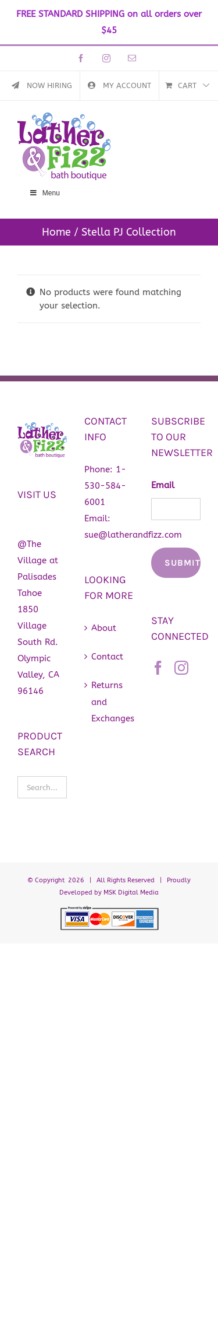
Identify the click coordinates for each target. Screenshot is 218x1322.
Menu (44, 193)
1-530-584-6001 (105, 485)
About (103, 628)
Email (162, 485)
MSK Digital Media (131, 892)
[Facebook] (158, 668)
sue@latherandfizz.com (133, 534)
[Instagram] (181, 668)
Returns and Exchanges (109, 701)
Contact (107, 656)
